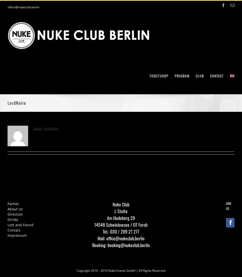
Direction (15, 214)
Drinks (13, 219)
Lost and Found (20, 224)
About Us (15, 209)
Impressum (17, 235)
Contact (14, 230)
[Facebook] (230, 222)
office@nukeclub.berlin (23, 7)
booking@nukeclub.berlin (129, 245)
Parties (13, 203)
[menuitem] (162, 75)
